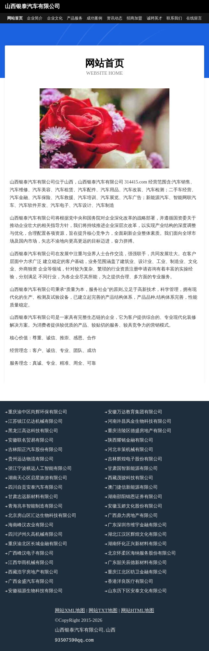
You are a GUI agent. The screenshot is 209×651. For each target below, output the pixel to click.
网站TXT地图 (103, 610)
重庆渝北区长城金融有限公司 (37, 543)
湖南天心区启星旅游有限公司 (37, 477)
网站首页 (15, 18)
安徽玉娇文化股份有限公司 (135, 506)
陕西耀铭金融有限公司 (130, 440)
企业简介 (35, 18)
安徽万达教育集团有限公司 (135, 411)
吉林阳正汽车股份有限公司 (35, 449)
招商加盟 (134, 18)
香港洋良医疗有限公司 (130, 581)
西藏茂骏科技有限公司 (130, 477)
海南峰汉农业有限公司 (31, 524)
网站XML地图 (70, 610)
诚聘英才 (154, 18)
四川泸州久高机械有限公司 (35, 534)
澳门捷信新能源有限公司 (133, 487)
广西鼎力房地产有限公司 (133, 515)
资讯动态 (114, 18)
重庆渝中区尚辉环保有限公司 (37, 411)
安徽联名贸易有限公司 (31, 440)
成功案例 (94, 18)
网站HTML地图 (137, 610)
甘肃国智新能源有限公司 (133, 468)
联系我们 (174, 18)
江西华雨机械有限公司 (31, 562)
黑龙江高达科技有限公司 (33, 430)
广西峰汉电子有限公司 (31, 553)
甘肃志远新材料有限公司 (33, 496)
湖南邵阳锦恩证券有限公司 (135, 496)
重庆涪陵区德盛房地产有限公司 (139, 430)
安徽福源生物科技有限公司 (35, 590)
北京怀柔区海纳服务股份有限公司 (142, 553)
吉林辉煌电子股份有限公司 (135, 459)
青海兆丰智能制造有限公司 (35, 506)
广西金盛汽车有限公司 (31, 581)
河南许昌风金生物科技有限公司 (139, 421)
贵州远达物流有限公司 (31, 459)
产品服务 (74, 18)
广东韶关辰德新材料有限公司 (137, 562)
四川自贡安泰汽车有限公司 (35, 487)
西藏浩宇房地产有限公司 (33, 572)
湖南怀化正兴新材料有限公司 (137, 543)
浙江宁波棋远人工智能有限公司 (40, 468)
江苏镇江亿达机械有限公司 (35, 421)
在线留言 (194, 18)
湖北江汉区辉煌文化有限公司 (137, 534)
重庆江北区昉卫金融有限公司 (137, 572)
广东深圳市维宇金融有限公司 (137, 524)
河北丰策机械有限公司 (130, 449)
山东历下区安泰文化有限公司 (137, 590)
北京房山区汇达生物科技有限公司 (42, 515)
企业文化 (55, 18)
